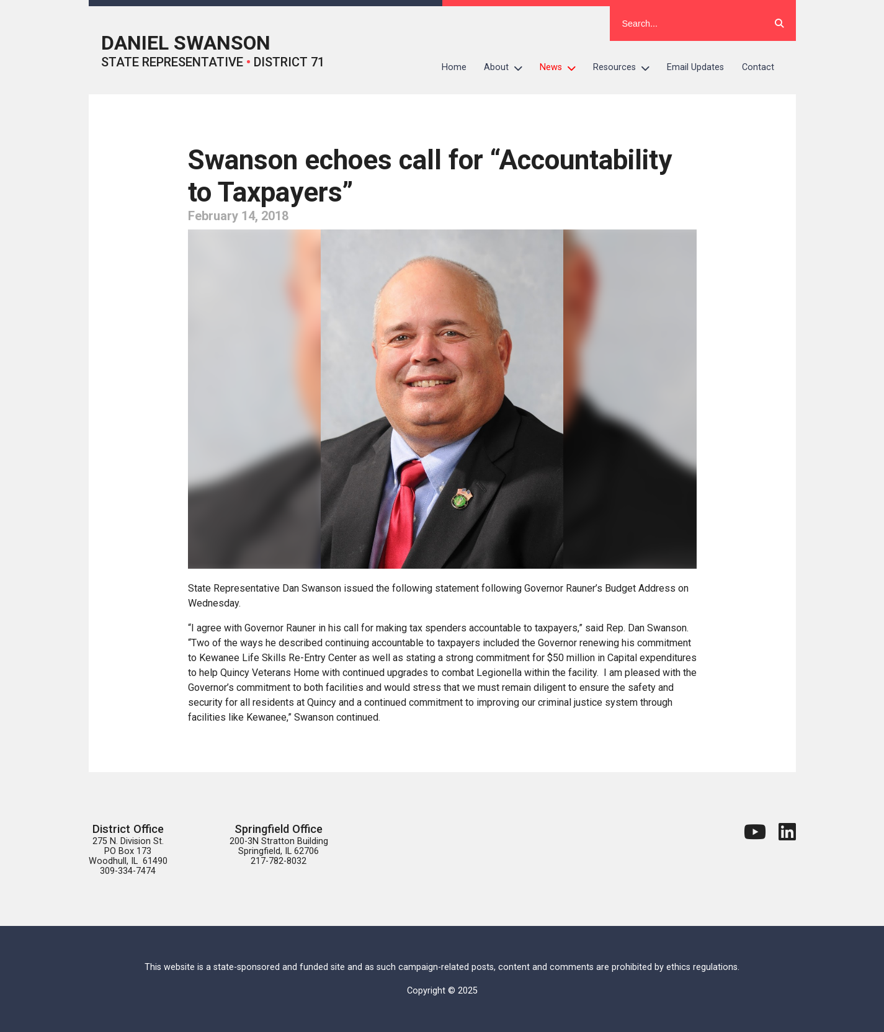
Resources (625, 67)
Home (454, 67)
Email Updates (695, 67)
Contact (758, 67)
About (507, 67)
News (562, 67)
